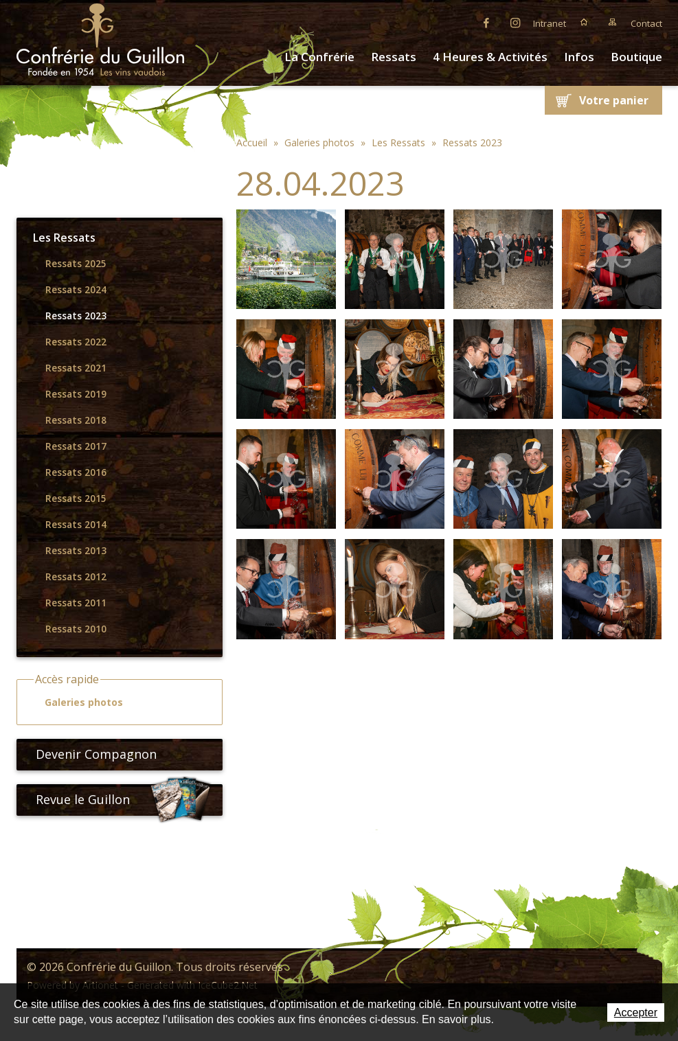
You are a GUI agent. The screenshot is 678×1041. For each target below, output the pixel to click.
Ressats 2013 (75, 551)
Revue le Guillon (124, 800)
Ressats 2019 (75, 394)
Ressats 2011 (75, 603)
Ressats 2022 (75, 342)
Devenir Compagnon (91, 754)
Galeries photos (77, 702)
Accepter (635, 1012)
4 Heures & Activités (490, 57)
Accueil (584, 22)
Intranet (549, 23)
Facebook (486, 22)
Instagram (515, 22)
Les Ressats (64, 237)
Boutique (636, 57)
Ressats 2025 (75, 264)
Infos (579, 57)
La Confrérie (319, 57)
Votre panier (613, 100)
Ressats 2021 (75, 368)
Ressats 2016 (75, 472)
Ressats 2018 (75, 420)
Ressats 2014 (75, 524)
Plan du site (613, 22)
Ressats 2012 (75, 577)
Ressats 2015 (75, 498)
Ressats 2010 (75, 629)
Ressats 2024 (75, 290)
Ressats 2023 (75, 316)
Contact (646, 23)
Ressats (393, 57)
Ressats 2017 (75, 446)
